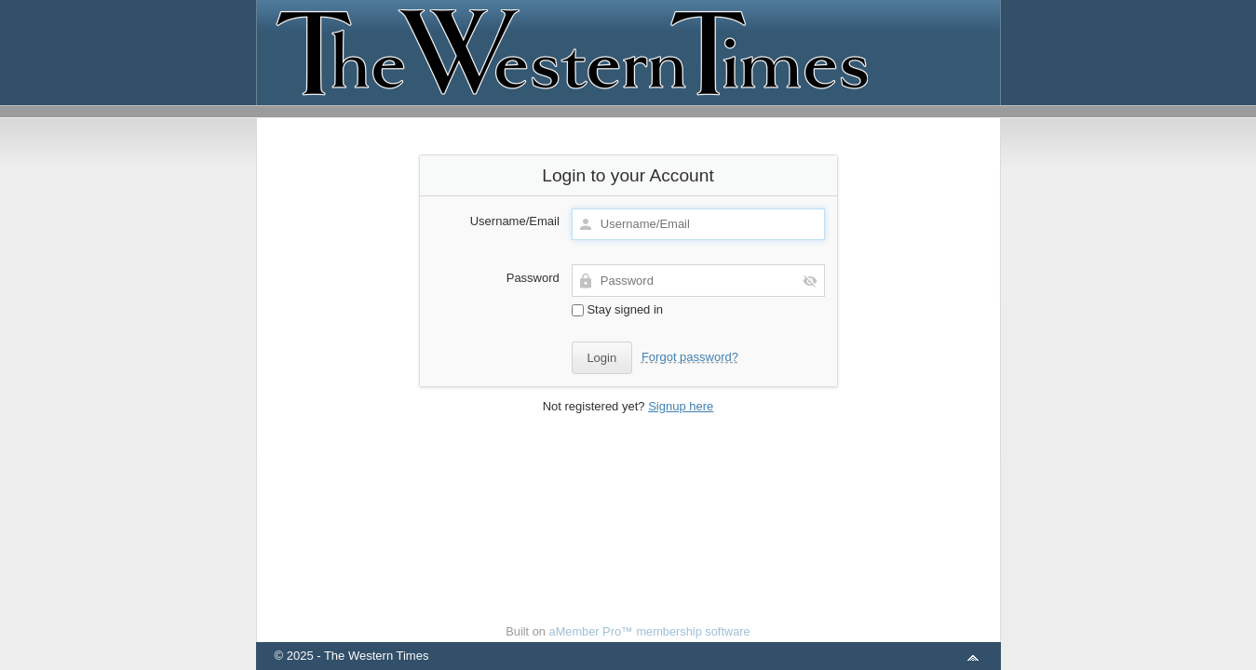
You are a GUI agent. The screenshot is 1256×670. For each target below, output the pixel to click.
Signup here (680, 406)
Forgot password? (690, 357)
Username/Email (515, 221)
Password (533, 278)
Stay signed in (617, 309)
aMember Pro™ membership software (649, 631)
